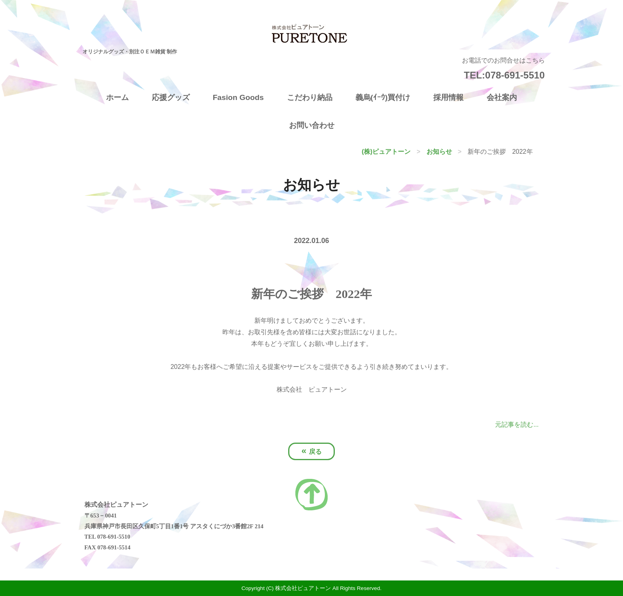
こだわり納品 (309, 97)
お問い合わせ (311, 125)
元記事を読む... (516, 424)
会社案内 (502, 97)
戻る (311, 451)
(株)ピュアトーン (386, 151)
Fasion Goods (238, 97)
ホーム (117, 97)
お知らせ (439, 151)
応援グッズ (171, 97)
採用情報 (448, 97)
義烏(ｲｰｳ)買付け (383, 97)
